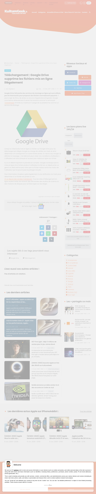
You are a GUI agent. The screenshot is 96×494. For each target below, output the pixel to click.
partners (16, 470)
